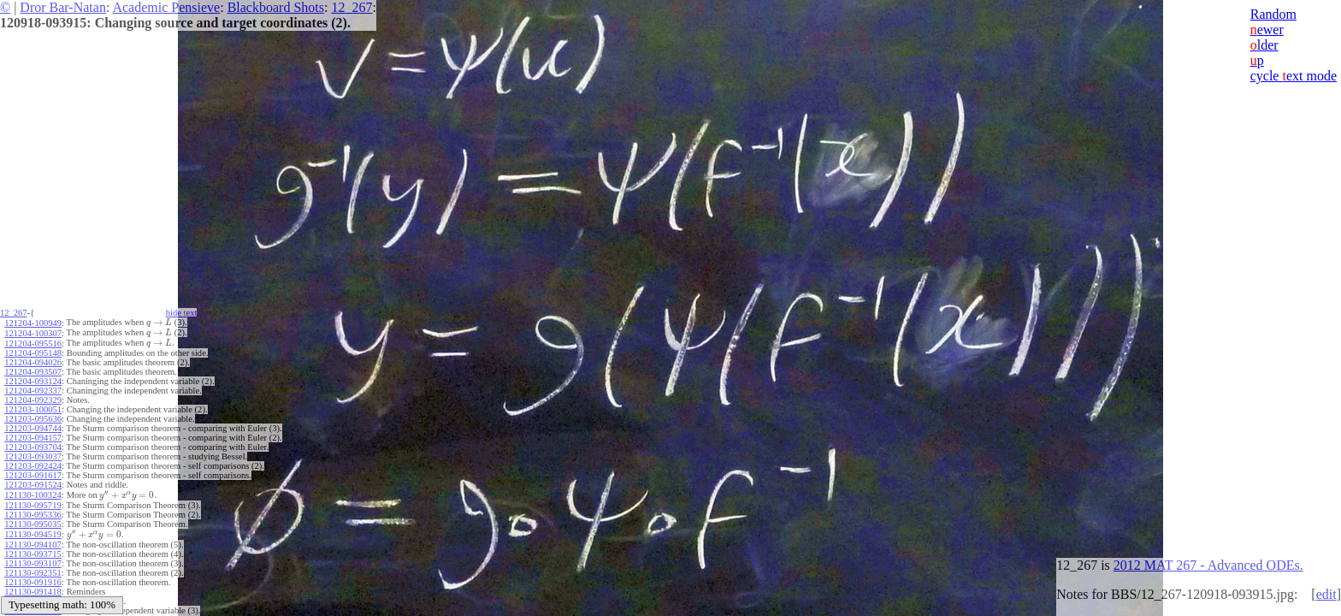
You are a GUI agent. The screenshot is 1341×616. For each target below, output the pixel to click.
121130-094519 (32, 529)
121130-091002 (32, 595)
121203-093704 (33, 444)
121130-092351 (32, 567)
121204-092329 (33, 397)
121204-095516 (33, 341)
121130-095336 (32, 510)
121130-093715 (32, 548)
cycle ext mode (1293, 75)
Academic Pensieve (166, 7)
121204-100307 (33, 331)
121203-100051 (33, 407)
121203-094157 (33, 435)
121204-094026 (33, 359)
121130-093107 (32, 557)
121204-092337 (33, 388)
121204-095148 (33, 350)
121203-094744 (33, 425)
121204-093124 (33, 378)
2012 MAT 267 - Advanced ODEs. (1208, 565)
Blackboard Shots (275, 7)
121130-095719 (32, 501)
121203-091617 (33, 472)
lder (1264, 45)
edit (1326, 594)
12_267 (351, 7)
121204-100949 (33, 322)
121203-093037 (33, 454)
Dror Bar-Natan (63, 7)
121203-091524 (33, 482)
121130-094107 (32, 538)
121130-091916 (32, 576)
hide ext (187, 312)
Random (1273, 14)
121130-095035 (32, 519)
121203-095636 (33, 416)
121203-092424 (33, 463)
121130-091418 (32, 585)
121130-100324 (32, 491)
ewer (1267, 29)
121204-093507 (33, 369)
